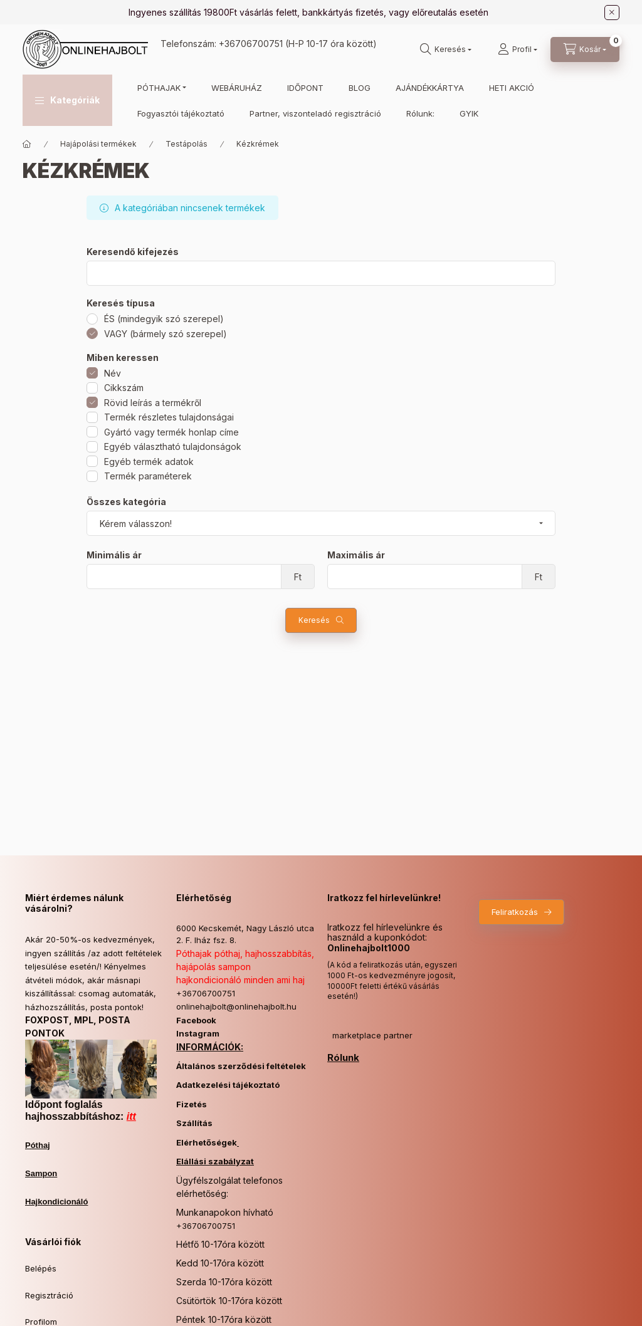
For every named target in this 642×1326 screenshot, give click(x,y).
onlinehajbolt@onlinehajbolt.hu (236, 1006)
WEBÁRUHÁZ (236, 88)
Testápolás (187, 144)
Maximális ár (356, 555)
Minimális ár (114, 555)
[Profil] (517, 49)
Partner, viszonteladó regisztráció (315, 113)
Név (112, 373)
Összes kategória (126, 502)
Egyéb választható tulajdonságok (172, 446)
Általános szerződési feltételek (241, 1066)
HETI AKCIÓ (511, 88)
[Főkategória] (27, 144)
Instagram (197, 1033)
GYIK (469, 113)
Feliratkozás (515, 912)
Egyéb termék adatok (149, 461)
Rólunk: (420, 113)
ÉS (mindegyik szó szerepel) (164, 318)
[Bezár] (611, 12)
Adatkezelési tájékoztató (228, 1085)
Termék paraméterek (148, 476)
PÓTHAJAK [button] (159, 88)
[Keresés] (446, 49)
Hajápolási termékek (98, 144)
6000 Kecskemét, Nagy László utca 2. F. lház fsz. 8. (245, 934)
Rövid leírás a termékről (152, 402)
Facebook (196, 1020)
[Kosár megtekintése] (584, 49)
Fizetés (191, 1104)
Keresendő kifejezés (133, 252)
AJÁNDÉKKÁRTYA (430, 88)
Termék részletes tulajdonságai (169, 417)
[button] (67, 100)
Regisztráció (49, 1295)
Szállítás (194, 1123)
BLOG (360, 88)
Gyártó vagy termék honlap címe (171, 432)
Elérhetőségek (206, 1142)
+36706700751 (251, 43)
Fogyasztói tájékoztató (180, 113)
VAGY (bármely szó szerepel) (165, 333)
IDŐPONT (305, 88)
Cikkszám (124, 387)
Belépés (40, 1268)
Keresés (314, 620)
